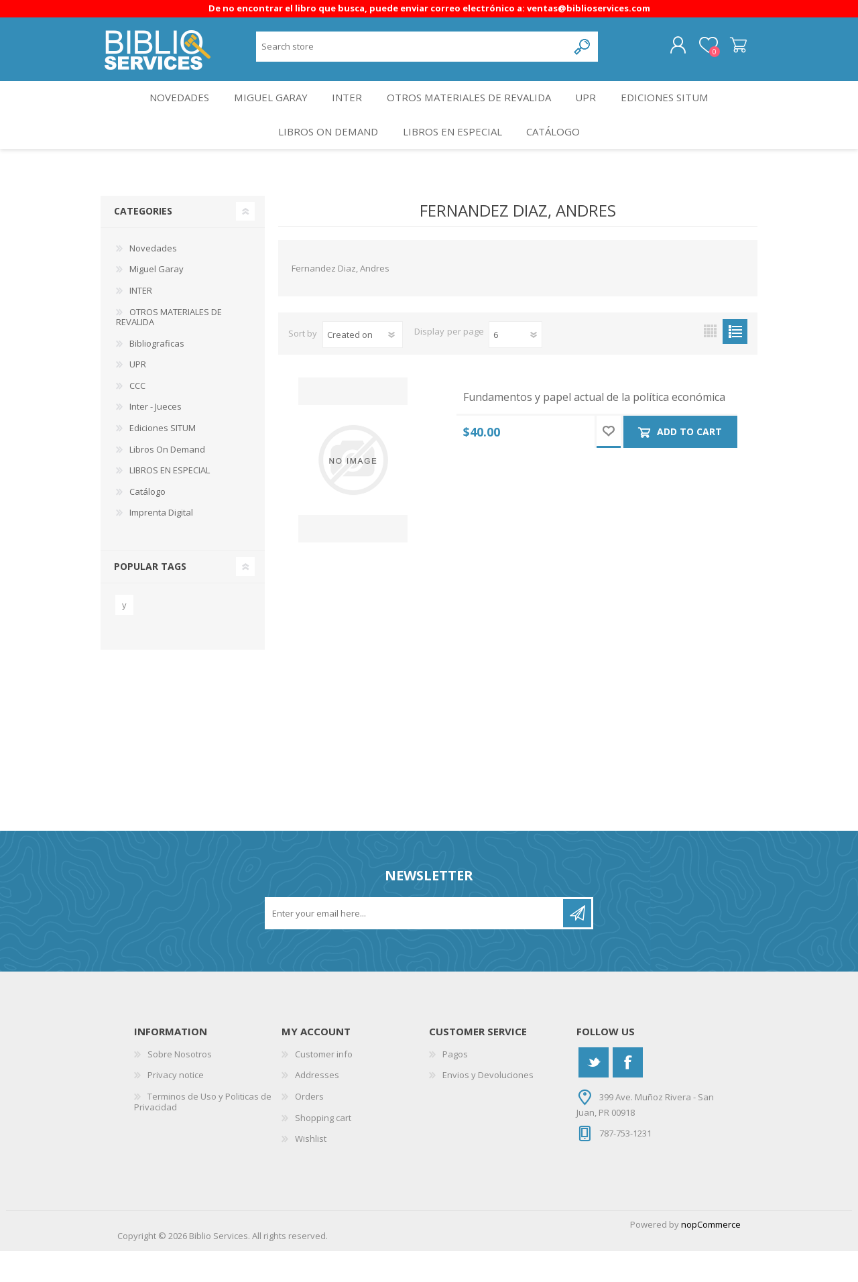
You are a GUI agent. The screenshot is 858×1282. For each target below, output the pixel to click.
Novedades (169, 111)
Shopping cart (726, 50)
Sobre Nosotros (179, 1085)
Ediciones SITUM (676, 111)
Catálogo (557, 156)
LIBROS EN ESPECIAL (452, 156)
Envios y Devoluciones (488, 1106)
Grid (710, 362)
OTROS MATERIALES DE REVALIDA (472, 111)
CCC (137, 416)
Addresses (317, 1106)
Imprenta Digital (161, 543)
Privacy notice (175, 1106)
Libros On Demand (323, 156)
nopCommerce (711, 1255)
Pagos (455, 1085)
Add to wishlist (609, 463)
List (735, 362)
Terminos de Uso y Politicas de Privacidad (202, 1132)
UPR (592, 111)
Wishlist (310, 1169)
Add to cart (690, 462)
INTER (347, 111)
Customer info (324, 1085)
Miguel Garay (266, 111)
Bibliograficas (156, 374)
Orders (309, 1127)
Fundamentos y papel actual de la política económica (594, 428)
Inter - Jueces (155, 437)
